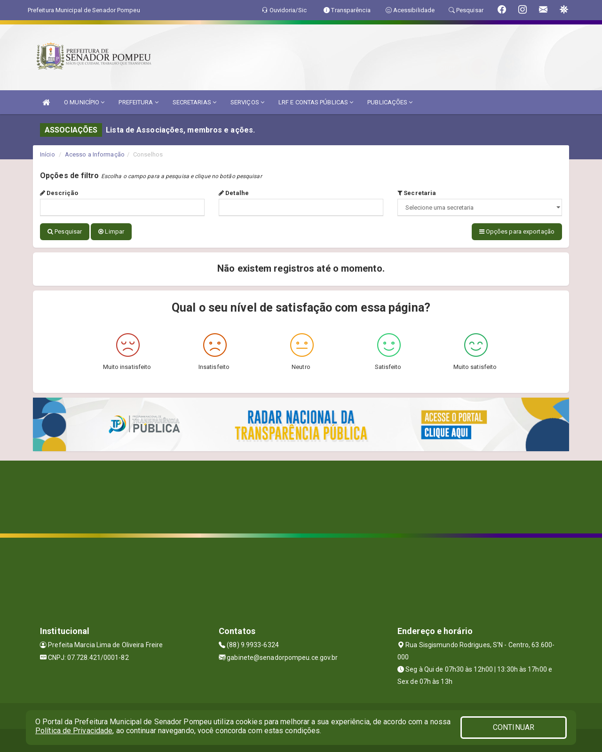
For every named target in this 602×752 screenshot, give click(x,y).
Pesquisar (65, 231)
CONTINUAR (513, 727)
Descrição (59, 192)
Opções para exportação (516, 231)
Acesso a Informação (95, 154)
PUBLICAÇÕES (389, 102)
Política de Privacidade (73, 730)
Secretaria (416, 192)
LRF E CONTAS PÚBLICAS (315, 102)
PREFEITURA (138, 102)
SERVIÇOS (247, 102)
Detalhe (234, 192)
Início (47, 154)
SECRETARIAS (194, 102)
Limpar (111, 231)
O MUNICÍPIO (84, 102)
